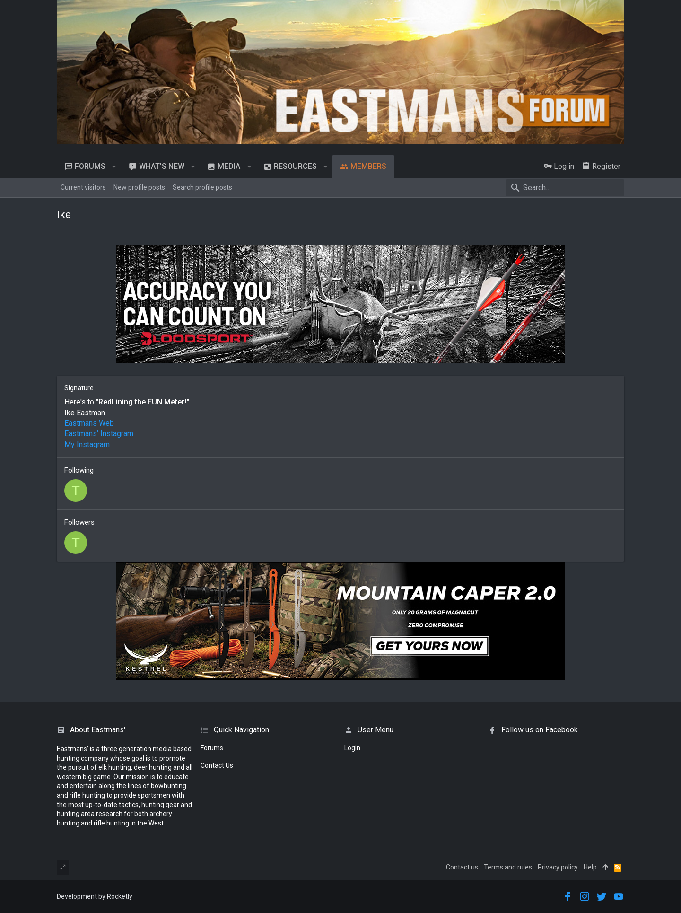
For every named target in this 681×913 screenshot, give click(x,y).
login (352, 748)
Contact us (462, 867)
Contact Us (217, 765)
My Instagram (87, 444)
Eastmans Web (89, 423)
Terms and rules (508, 867)
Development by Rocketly (94, 896)
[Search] (565, 187)
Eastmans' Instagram (98, 433)
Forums (212, 748)
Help (590, 867)
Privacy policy (558, 867)
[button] (114, 166)
